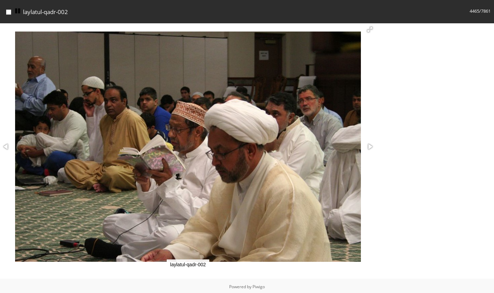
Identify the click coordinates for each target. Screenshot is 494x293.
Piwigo (258, 285)
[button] (369, 27)
